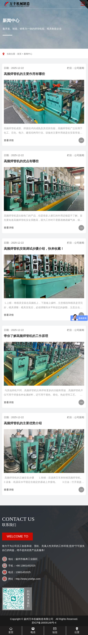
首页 (19, 54)
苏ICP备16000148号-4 (44, 622)
